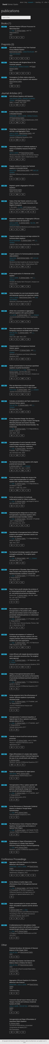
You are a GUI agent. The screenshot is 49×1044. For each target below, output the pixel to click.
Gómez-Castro (10, 4)
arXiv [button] (17, 73)
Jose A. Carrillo (13, 297)
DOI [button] (11, 37)
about (21, 2)
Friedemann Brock (14, 370)
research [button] (31, 2)
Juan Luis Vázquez (14, 53)
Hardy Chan (12, 170)
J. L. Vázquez (35, 315)
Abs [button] (11, 58)
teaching (38, 2)
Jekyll (26, 1041)
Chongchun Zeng (14, 225)
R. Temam (12, 662)
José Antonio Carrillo (15, 98)
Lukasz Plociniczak (28, 51)
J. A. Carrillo (12, 315)
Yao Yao (32, 223)
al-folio (31, 1041)
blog (25, 2)
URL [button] (22, 37)
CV (42, 2)
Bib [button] (16, 37)
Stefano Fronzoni (23, 66)
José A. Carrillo (21, 116)
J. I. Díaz (11, 30)
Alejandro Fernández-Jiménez (18, 135)
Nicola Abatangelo (14, 240)
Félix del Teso (13, 66)
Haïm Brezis (12, 773)
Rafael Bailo (12, 116)
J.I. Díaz (20, 207)
